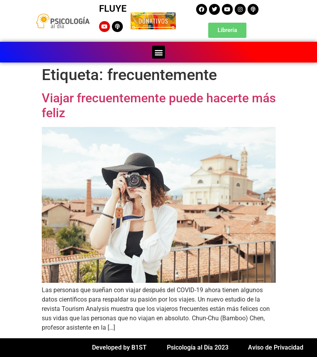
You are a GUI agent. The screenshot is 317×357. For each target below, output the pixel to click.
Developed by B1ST (119, 347)
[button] (158, 52)
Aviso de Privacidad (275, 347)
